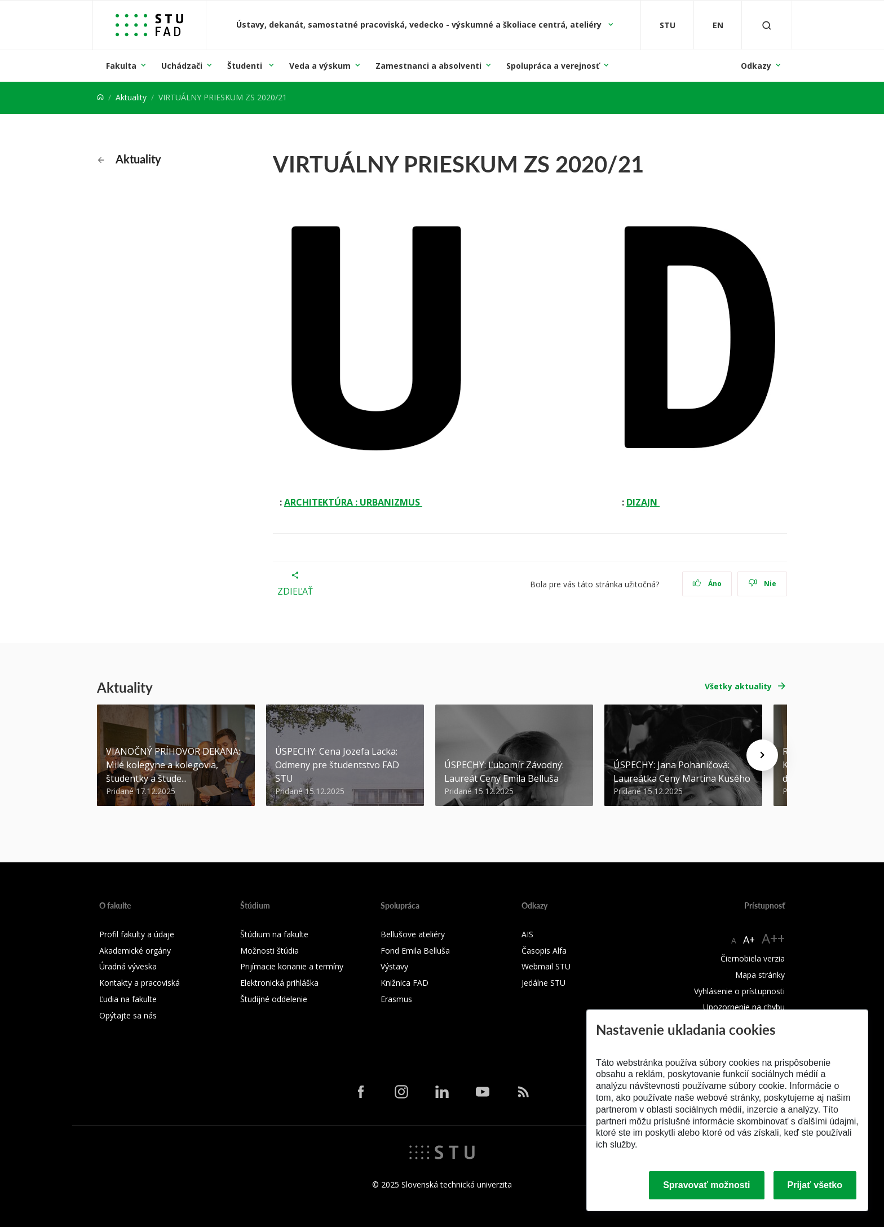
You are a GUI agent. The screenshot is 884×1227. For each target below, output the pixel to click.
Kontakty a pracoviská (139, 982)
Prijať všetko (815, 1185)
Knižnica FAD (404, 982)
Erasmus (396, 999)
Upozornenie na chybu (744, 1007)
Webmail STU (546, 966)
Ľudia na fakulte (128, 999)
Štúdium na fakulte (274, 934)
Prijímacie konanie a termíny (291, 966)
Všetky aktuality (738, 686)
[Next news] (762, 755)
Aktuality (131, 97)
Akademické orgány (135, 950)
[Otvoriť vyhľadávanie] (767, 25)
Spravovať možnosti (706, 1185)
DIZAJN (643, 502)
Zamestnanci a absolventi (428, 65)
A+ (749, 939)
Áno (707, 583)
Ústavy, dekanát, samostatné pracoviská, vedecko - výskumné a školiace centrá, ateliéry (420, 24)
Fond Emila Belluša (415, 950)
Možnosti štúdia (269, 950)
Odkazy (756, 65)
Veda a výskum (320, 65)
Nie (762, 583)
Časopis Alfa (544, 950)
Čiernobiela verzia (753, 958)
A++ (773, 938)
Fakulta (121, 65)
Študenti (245, 65)
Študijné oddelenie (273, 999)
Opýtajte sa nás (128, 1015)
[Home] (100, 97)
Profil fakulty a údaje (136, 934)
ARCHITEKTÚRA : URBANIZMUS (353, 502)
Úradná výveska (128, 966)
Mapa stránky (760, 974)
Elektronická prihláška (279, 982)
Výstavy (394, 966)
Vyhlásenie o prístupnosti (739, 991)
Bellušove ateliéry (413, 934)
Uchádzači (181, 65)
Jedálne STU (543, 982)
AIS (527, 934)
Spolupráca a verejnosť (552, 65)
